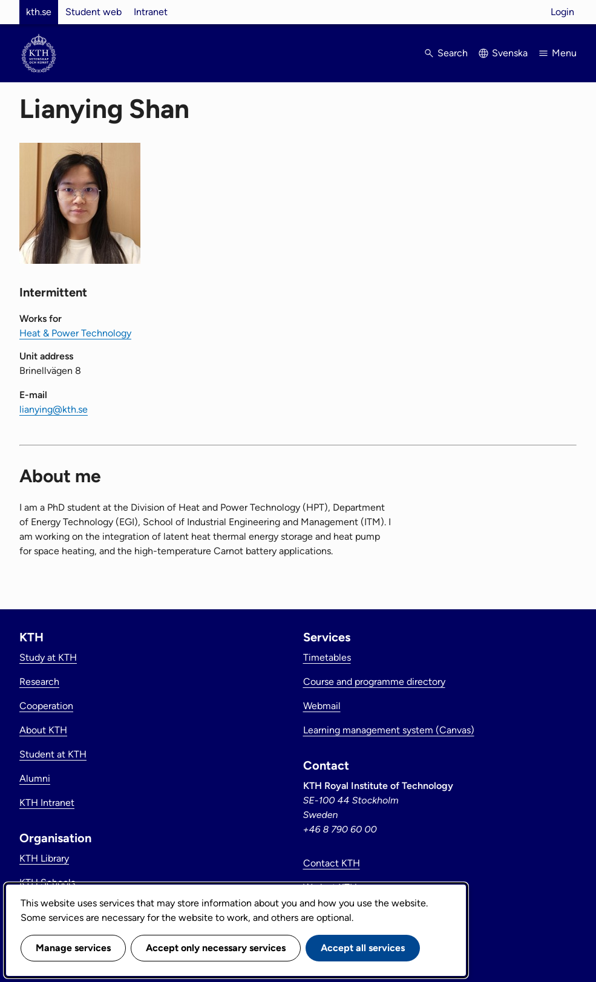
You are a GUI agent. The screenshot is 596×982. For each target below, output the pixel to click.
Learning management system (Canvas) (388, 730)
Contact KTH (331, 863)
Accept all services (363, 948)
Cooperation (46, 706)
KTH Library (44, 858)
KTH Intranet (46, 802)
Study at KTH (48, 657)
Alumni (34, 778)
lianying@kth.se (53, 409)
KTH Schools (47, 882)
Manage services (73, 948)
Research (39, 681)
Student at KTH (53, 754)
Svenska (510, 53)
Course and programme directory (374, 681)
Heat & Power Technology (75, 333)
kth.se (38, 12)
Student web (93, 12)
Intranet (151, 12)
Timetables (327, 657)
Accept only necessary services (216, 948)
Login (562, 12)
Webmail (322, 706)
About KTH (43, 730)
